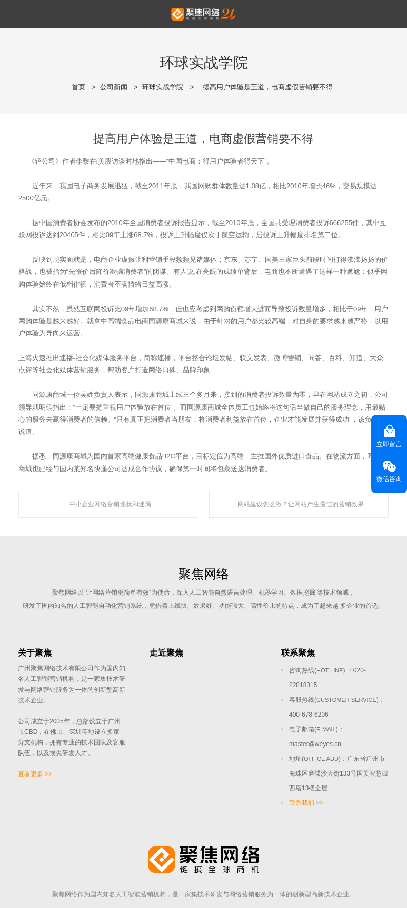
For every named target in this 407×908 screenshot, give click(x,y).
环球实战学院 (162, 87)
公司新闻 (113, 87)
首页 (78, 87)
